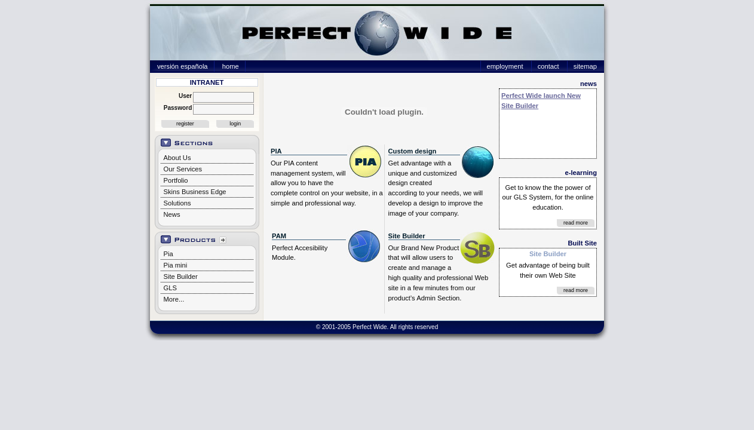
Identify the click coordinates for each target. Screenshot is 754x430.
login (235, 124)
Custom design (412, 151)
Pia (168, 253)
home (230, 66)
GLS (170, 287)
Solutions (177, 203)
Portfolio (176, 180)
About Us (177, 157)
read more (575, 223)
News (172, 214)
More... (174, 299)
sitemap (585, 66)
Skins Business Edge (195, 191)
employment (505, 66)
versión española (182, 66)
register (185, 124)
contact (548, 66)
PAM (279, 235)
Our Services (183, 169)
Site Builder (181, 276)
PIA (276, 151)
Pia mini (176, 265)
